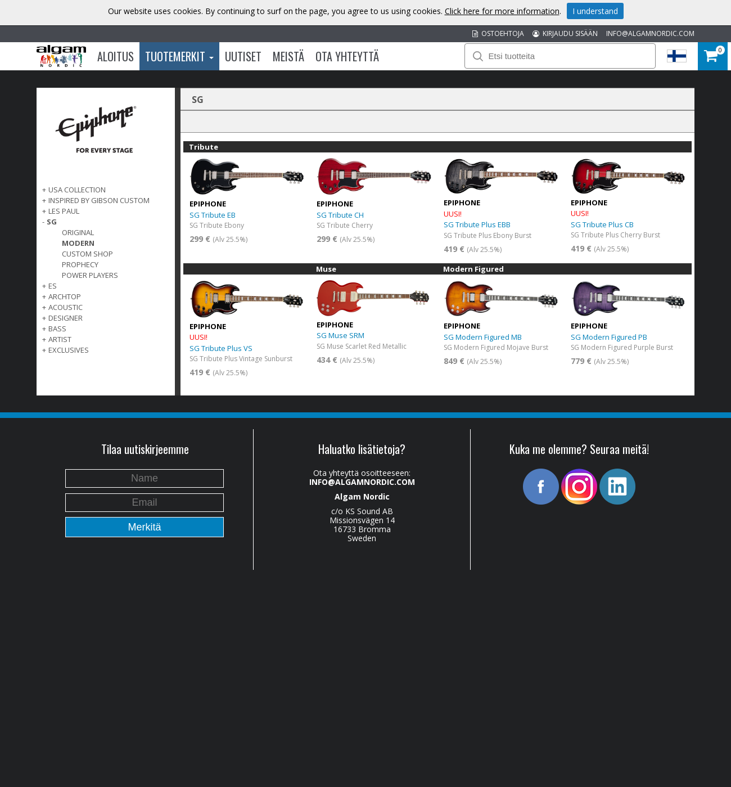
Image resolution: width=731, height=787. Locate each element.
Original (78, 232)
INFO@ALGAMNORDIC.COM (650, 33)
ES (52, 286)
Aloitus (115, 56)
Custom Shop (87, 254)
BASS (57, 328)
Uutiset (243, 56)
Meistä (288, 56)
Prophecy (80, 264)
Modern (78, 243)
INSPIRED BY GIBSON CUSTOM (99, 200)
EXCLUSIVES (68, 350)
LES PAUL (63, 211)
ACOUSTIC (65, 307)
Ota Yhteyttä (347, 56)
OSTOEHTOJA (498, 33)
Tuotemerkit (179, 56)
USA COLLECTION (77, 190)
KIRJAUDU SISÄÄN (565, 33)
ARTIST (59, 339)
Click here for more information (502, 11)
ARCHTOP (64, 296)
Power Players (90, 275)
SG (52, 222)
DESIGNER (65, 318)
